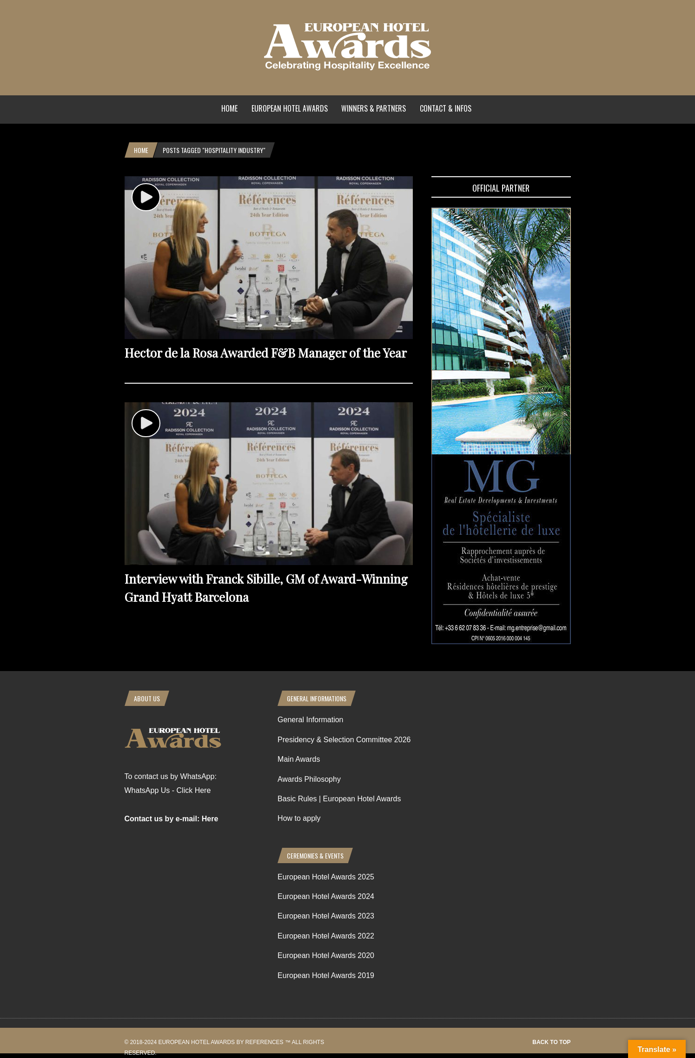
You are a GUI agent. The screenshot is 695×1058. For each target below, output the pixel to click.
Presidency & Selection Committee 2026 (344, 740)
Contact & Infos (445, 108)
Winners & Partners (373, 108)
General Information (310, 720)
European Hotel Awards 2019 (326, 975)
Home (229, 108)
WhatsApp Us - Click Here (168, 790)
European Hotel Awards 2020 (326, 955)
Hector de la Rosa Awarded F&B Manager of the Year (266, 353)
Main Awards (299, 759)
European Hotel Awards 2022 (326, 936)
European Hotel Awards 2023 (326, 916)
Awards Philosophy (309, 779)
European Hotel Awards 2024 (326, 896)
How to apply (299, 818)
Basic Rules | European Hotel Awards (339, 799)
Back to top (551, 1042)
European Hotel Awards (290, 108)
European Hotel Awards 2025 (326, 877)
